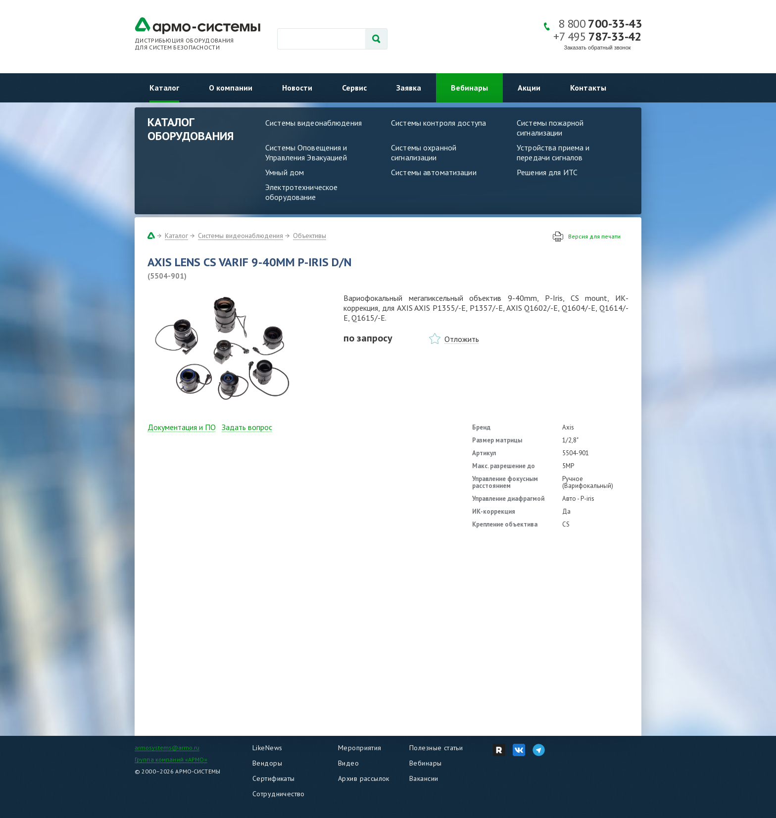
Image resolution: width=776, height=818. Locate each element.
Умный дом (284, 172)
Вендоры (267, 763)
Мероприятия (360, 747)
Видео (348, 763)
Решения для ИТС (547, 172)
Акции (529, 88)
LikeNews (267, 747)
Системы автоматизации (434, 172)
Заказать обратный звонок (597, 47)
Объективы (309, 235)
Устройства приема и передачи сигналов (553, 152)
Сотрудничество (278, 793)
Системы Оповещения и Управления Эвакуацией (306, 152)
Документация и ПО (181, 427)
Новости (297, 88)
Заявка (408, 88)
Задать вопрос (247, 427)
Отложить (461, 339)
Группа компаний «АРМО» (171, 759)
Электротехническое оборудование (301, 192)
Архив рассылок (363, 778)
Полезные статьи (436, 747)
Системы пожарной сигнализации (550, 128)
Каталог (164, 88)
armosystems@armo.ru (167, 747)
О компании (230, 88)
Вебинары (469, 88)
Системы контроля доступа (438, 123)
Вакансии (423, 778)
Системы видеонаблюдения (313, 123)
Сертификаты (273, 778)
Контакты (588, 88)
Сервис (354, 88)
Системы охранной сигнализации (423, 152)
